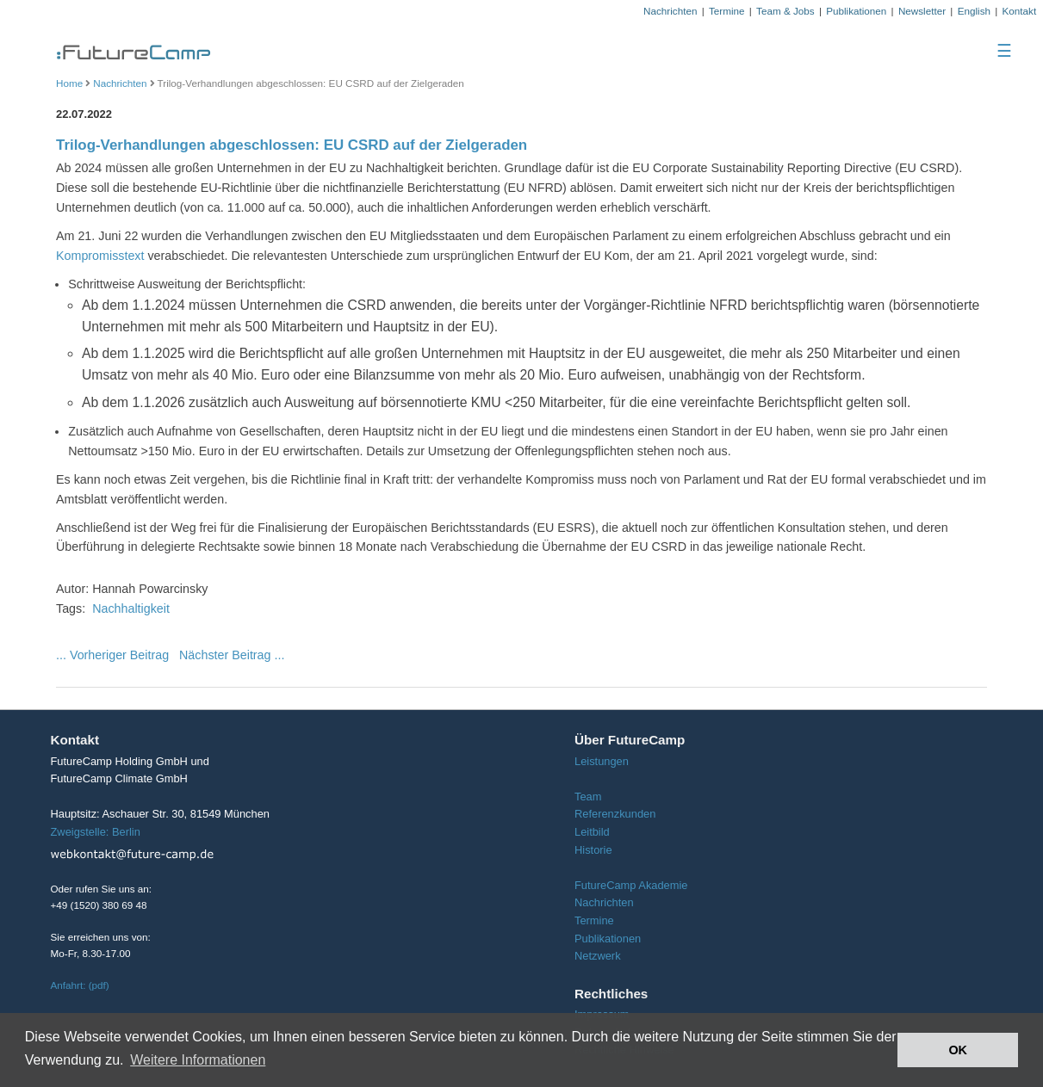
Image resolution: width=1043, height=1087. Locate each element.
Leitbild (592, 831)
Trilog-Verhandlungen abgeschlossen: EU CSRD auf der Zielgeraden (291, 145)
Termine (727, 10)
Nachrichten (670, 10)
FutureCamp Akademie (631, 885)
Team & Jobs (785, 10)
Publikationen (856, 10)
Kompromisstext (100, 255)
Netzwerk (597, 955)
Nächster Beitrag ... (231, 655)
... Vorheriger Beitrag (112, 655)
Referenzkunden (614, 813)
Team (587, 796)
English (974, 10)
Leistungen (601, 761)
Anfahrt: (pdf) (80, 985)
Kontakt (1020, 10)
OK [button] (957, 1050)
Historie (593, 849)
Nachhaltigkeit (131, 608)
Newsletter (922, 10)
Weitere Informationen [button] (197, 1060)
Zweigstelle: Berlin (95, 831)
